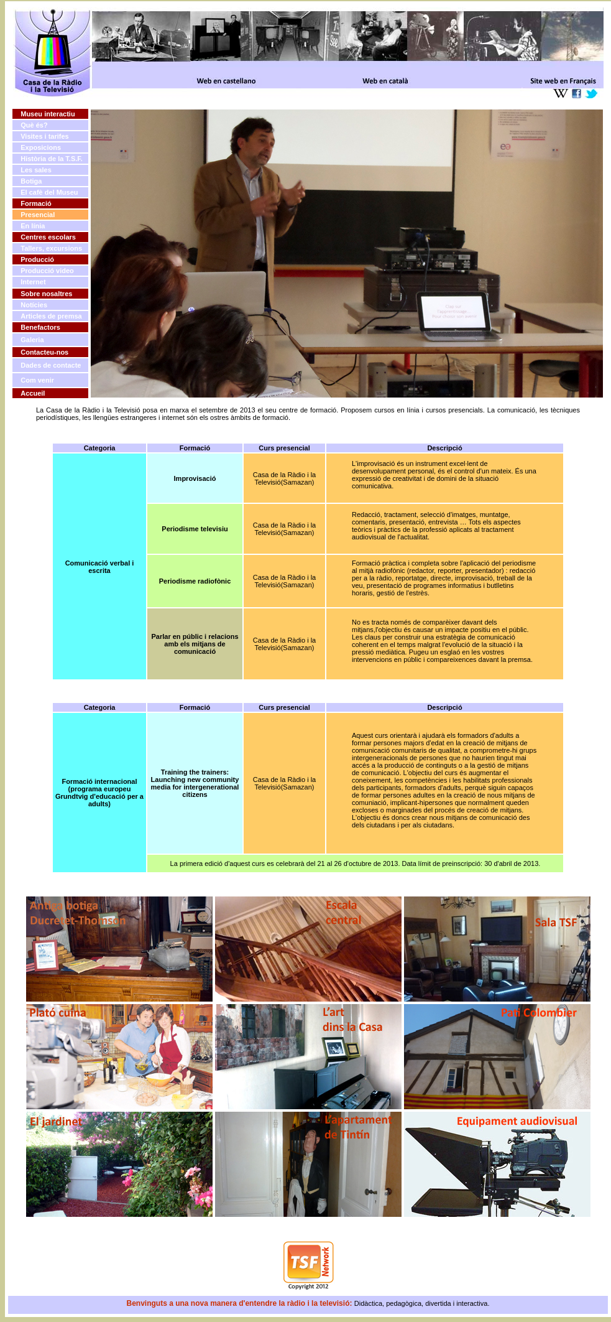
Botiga (31, 181)
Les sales (36, 170)
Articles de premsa (51, 316)
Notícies (34, 305)
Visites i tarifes (44, 136)
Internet (33, 282)
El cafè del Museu (49, 192)
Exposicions (41, 147)
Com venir (37, 380)
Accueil (33, 393)
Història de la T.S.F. (52, 158)
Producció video (47, 270)
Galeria (32, 339)
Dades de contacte (51, 365)
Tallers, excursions (51, 248)
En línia (33, 226)
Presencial (38, 214)
